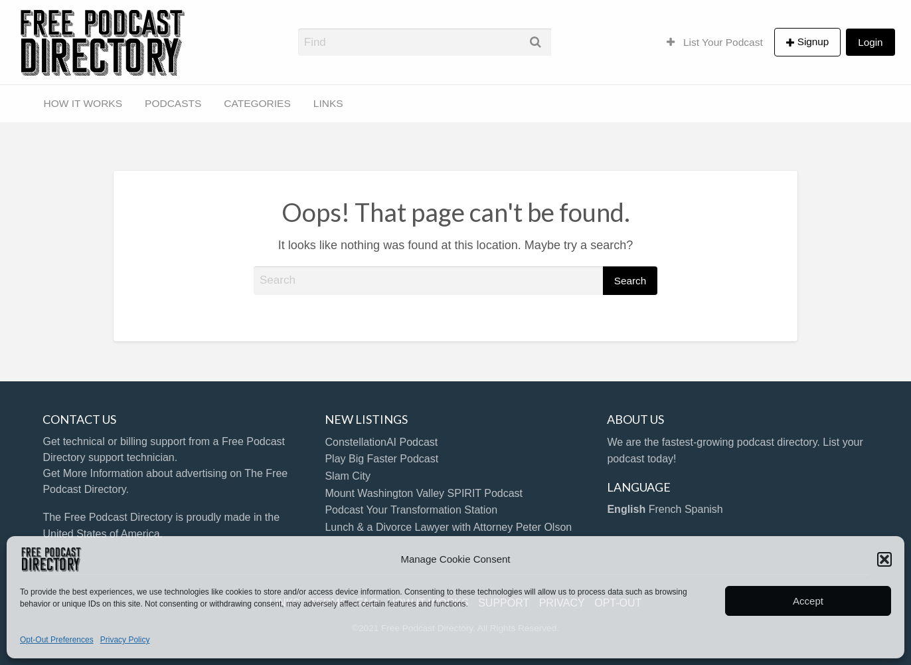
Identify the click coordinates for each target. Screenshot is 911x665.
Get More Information (92, 473)
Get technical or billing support (113, 441)
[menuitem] (714, 42)
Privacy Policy (125, 639)
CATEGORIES (257, 103)
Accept (808, 601)
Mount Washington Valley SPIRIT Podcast (424, 493)
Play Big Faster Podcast (381, 458)
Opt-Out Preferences (57, 639)
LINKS (328, 103)
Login (870, 42)
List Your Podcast (715, 42)
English (626, 509)
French (665, 509)
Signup (813, 41)
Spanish (704, 509)
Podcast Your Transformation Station (411, 510)
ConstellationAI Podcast (381, 442)
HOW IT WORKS (83, 103)
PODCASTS (173, 103)
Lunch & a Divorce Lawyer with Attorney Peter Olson (448, 527)
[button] (884, 559)
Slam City (347, 476)
